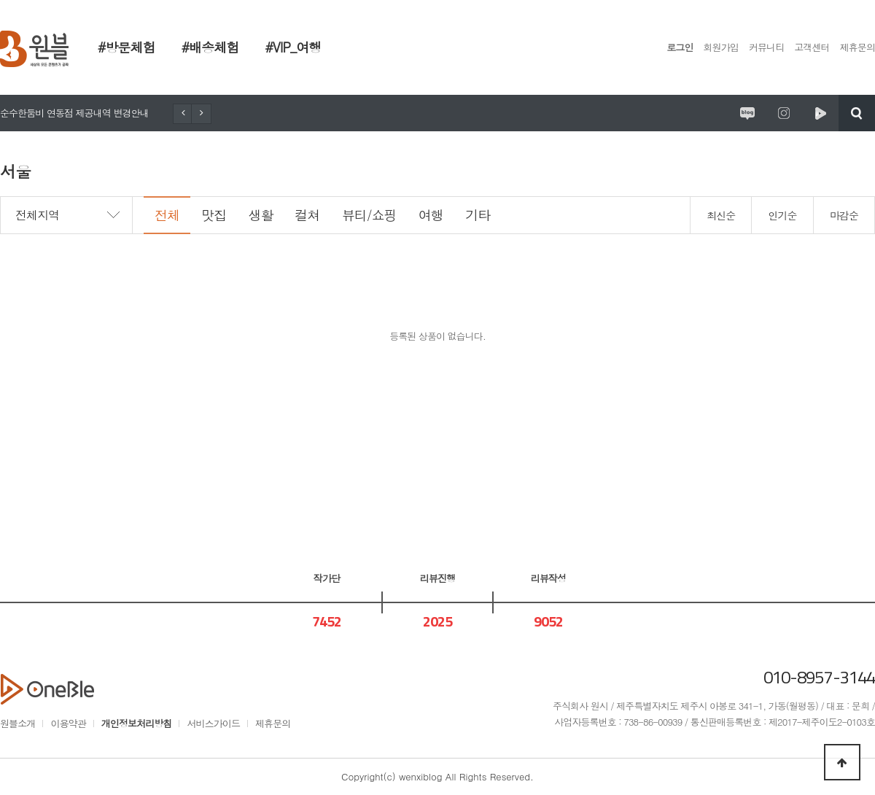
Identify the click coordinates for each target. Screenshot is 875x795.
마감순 (844, 215)
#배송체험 (210, 47)
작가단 (327, 578)
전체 (167, 215)
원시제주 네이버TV (820, 113)
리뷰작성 (548, 578)
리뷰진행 (437, 578)
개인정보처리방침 (136, 723)
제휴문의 (857, 47)
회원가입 (721, 47)
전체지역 (37, 214)
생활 (260, 215)
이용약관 (67, 723)
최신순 (721, 215)
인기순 (782, 215)
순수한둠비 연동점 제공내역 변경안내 (74, 113)
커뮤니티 (766, 47)
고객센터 (811, 47)
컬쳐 (307, 215)
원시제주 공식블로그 (747, 113)
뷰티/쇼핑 (369, 215)
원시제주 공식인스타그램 (784, 113)
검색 (857, 113)
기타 (477, 215)
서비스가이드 (213, 723)
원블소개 (17, 723)
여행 (431, 215)
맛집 (213, 215)
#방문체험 (126, 47)
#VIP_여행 (293, 47)
